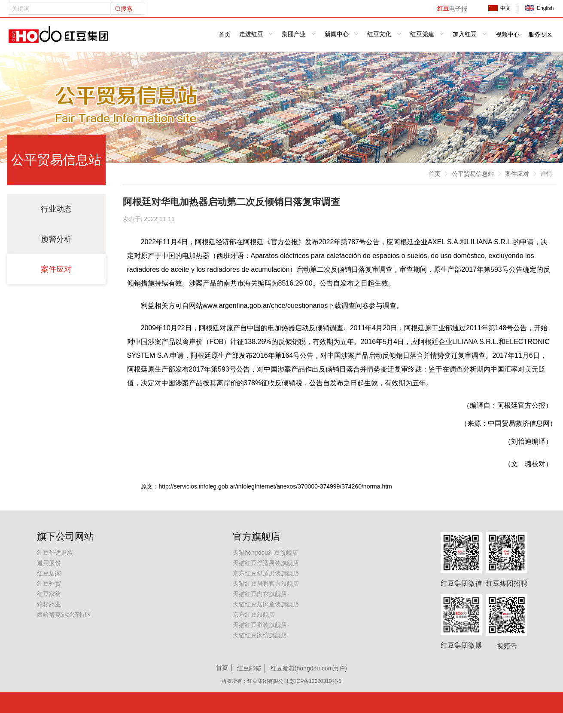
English (539, 8)
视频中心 (508, 34)
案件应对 (56, 269)
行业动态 (56, 209)
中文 (499, 8)
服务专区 (540, 34)
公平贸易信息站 (473, 173)
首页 (225, 34)
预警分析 (56, 239)
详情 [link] (546, 173)
